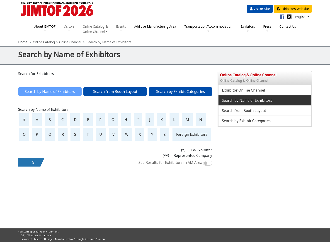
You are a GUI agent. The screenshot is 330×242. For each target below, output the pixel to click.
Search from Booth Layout (115, 91)
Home (22, 42)
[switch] (207, 163)
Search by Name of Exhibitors (247, 100)
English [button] (300, 17)
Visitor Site (260, 9)
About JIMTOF (45, 26)
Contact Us (287, 26)
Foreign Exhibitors (191, 134)
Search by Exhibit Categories (180, 91)
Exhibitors (247, 26)
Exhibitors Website (293, 9)
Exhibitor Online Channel (243, 90)
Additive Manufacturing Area (155, 26)
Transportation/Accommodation (208, 26)
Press (267, 26)
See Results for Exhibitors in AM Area (170, 162)
